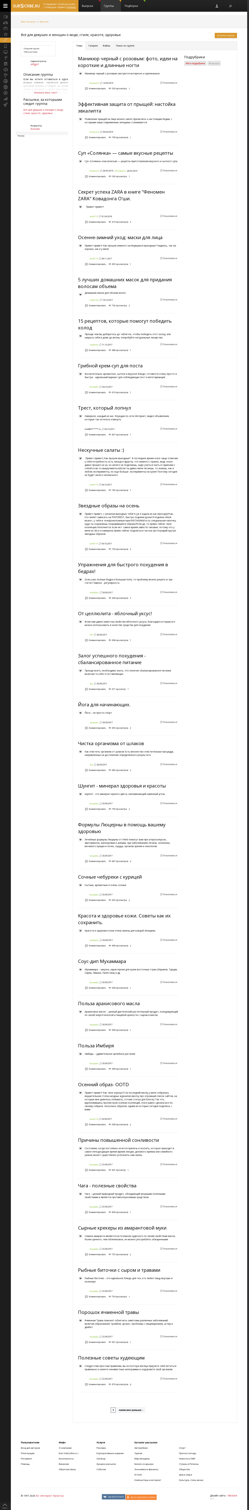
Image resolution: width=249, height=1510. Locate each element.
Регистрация (27, 1453)
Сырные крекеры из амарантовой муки (122, 1228)
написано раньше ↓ (131, 1410)
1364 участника (30, 52)
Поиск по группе (124, 45)
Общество (184, 1469)
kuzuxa (35, 129)
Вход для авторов (30, 1447)
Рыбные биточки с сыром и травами (119, 1270)
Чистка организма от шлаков (111, 743)
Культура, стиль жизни (191, 1480)
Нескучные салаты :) (101, 450)
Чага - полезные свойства (107, 1185)
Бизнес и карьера (143, 1463)
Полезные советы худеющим (111, 1357)
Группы (112, 4)
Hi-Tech (138, 1474)
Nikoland (232, 1495)
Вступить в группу (225, 35)
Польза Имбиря (96, 1045)
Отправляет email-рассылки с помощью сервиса (59, 6)
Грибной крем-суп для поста (110, 365)
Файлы (106, 45)
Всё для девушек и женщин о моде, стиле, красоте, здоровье (71, 34)
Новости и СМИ (187, 1458)
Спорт (182, 1447)
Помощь (25, 1463)
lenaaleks (94, 386)
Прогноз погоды (187, 1453)
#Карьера (214, 63)
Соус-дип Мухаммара (102, 961)
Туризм (138, 1453)
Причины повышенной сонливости (118, 1140)
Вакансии (64, 1463)
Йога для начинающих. (104, 704)
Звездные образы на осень (108, 505)
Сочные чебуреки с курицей (110, 877)
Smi (91, 634)
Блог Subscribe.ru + (69, 1453)
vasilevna (94, 344)
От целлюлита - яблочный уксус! (115, 613)
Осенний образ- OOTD (103, 1084)
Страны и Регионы (189, 1463)
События (101, 1469)
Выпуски (91, 4)
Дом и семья (185, 1474)
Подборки (135, 4)
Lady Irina (94, 300)
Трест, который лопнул (104, 408)
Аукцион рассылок (106, 1463)
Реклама (101, 1447)
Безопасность (66, 1458)
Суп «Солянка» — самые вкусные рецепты (125, 153)
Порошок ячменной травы (108, 1312)
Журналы (44, 21)
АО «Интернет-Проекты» (50, 1495)
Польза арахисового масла (109, 1003)
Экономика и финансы (146, 1469)
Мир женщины (28, 21)
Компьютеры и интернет (147, 1480)
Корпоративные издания (110, 1453)
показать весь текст (45, 92)
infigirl (35, 64)
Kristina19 (94, 83)
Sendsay (101, 1458)
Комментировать (97, 88)
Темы (79, 45)
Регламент (26, 1458)
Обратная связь (67, 1469)
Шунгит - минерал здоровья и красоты (122, 785)
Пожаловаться (170, 82)
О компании (65, 1447)
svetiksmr (94, 592)
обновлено (120, 170)
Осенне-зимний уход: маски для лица (120, 237)
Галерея (93, 45)
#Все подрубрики (195, 63)
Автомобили (141, 1447)
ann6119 (94, 216)
